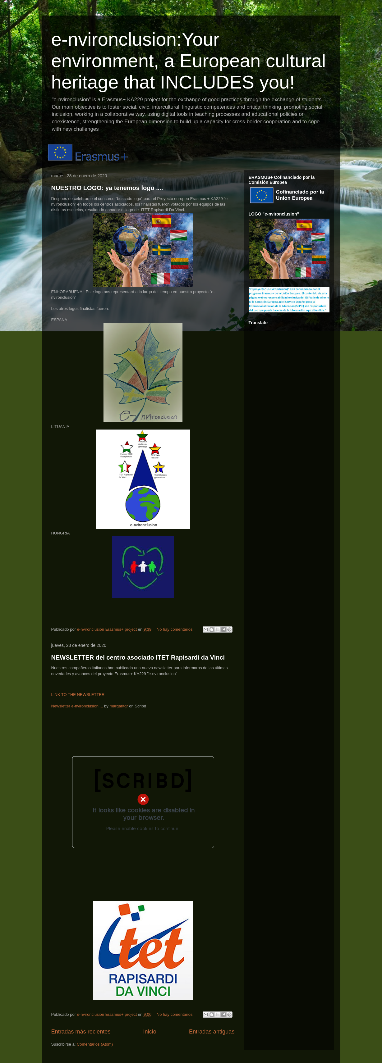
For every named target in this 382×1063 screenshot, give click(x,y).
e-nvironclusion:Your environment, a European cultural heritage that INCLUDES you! (188, 61)
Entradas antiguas (212, 1032)
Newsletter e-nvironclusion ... (77, 706)
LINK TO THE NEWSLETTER (78, 694)
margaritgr (118, 706)
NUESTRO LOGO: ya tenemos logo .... (107, 187)
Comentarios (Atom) (95, 1044)
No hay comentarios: (176, 629)
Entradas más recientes (81, 1032)
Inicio (149, 1032)
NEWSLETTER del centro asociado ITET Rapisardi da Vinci (138, 657)
